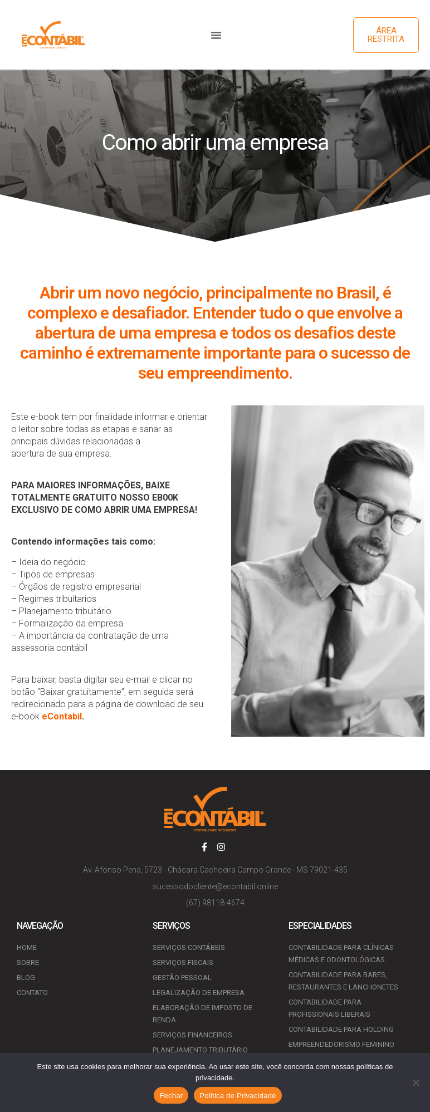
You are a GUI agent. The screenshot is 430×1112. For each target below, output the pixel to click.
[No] (416, 1082)
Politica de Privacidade (237, 1095)
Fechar (171, 1095)
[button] (216, 35)
